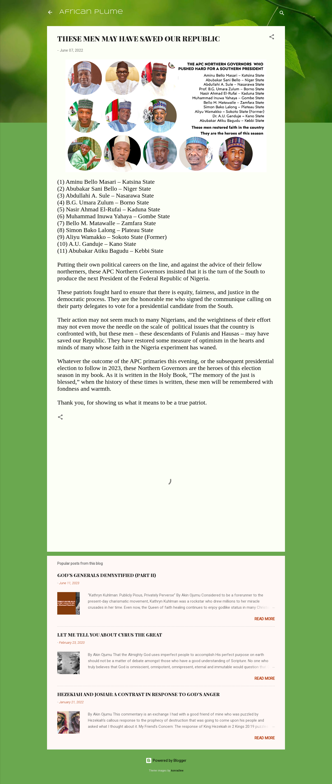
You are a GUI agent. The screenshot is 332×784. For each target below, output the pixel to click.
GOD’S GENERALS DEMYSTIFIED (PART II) (106, 575)
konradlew (177, 770)
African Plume (91, 12)
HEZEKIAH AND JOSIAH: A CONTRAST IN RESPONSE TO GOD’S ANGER (138, 694)
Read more (265, 619)
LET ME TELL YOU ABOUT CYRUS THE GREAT (109, 635)
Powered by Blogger (166, 760)
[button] (272, 38)
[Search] (282, 14)
